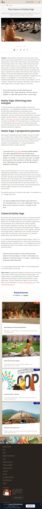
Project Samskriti (7, 480)
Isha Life (5, 474)
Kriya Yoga (17, 151)
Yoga (4, 458)
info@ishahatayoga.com (8, 284)
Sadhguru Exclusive (7, 461)
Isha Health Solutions (8, 477)
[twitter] (21, 50)
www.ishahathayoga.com (27, 282)
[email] (27, 50)
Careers (5, 483)
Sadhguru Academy (7, 464)
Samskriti (5, 471)
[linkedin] (24, 50)
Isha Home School (7, 467)
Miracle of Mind (7, 446)
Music (4, 452)
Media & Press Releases (9, 455)
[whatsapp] (14, 50)
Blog (4, 449)
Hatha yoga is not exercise (12, 119)
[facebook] (17, 50)
